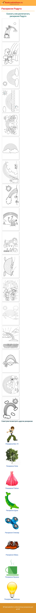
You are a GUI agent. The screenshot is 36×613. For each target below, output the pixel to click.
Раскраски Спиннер (12, 524)
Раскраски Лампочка (12, 590)
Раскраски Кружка (12, 568)
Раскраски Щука (12, 501)
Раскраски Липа (12, 457)
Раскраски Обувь (12, 546)
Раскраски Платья (12, 479)
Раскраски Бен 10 (12, 435)
